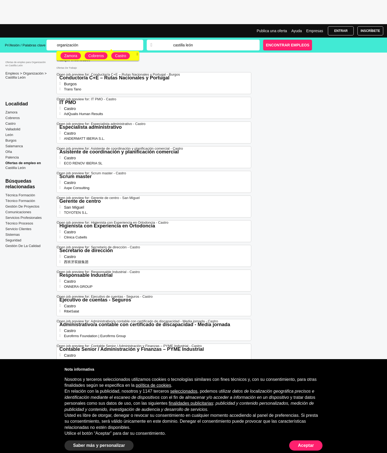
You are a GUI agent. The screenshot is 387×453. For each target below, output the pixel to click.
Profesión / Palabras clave (25, 45)
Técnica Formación (20, 195)
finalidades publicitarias (191, 403)
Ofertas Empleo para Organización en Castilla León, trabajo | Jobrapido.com (25, 31)
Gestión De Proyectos (22, 206)
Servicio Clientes (18, 229)
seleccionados (183, 391)
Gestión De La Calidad (23, 246)
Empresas (314, 31)
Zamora (70, 56)
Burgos (10, 140)
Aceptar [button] (306, 445)
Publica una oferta (272, 31)
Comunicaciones (18, 212)
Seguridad (13, 240)
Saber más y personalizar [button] (99, 445)
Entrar (340, 31)
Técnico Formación (20, 201)
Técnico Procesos (19, 223)
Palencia (12, 157)
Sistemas (12, 235)
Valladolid (12, 129)
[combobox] (211, 45)
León (9, 135)
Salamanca (14, 146)
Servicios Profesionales (23, 218)
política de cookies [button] (153, 385)
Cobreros (96, 56)
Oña (8, 152)
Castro (120, 56)
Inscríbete (370, 31)
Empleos (12, 73)
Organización (33, 73)
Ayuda (296, 31)
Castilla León (15, 77)
